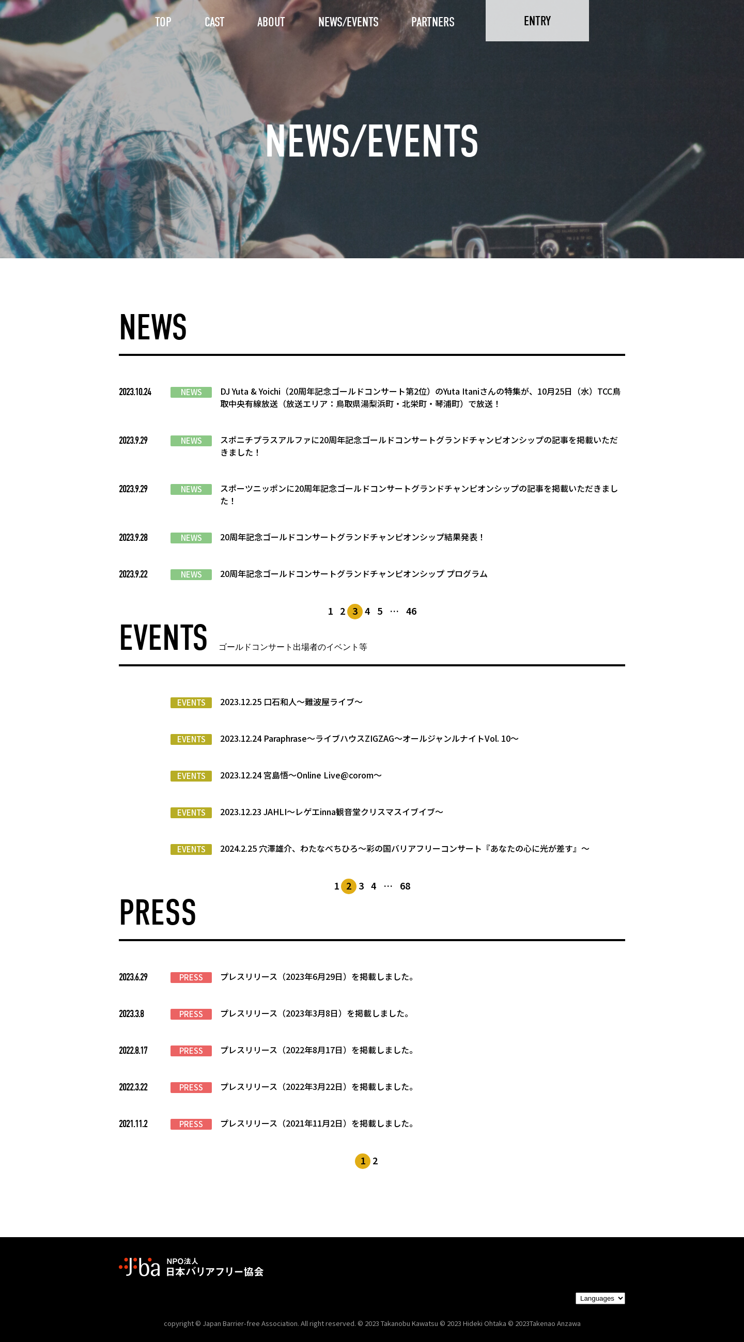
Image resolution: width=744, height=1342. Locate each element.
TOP (163, 21)
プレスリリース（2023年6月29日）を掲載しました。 (318, 976)
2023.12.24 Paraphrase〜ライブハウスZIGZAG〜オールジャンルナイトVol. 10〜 (369, 738)
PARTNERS (433, 21)
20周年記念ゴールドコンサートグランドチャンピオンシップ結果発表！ (353, 536)
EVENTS (191, 702)
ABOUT (271, 21)
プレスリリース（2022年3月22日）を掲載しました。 (318, 1086)
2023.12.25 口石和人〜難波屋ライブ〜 (291, 701)
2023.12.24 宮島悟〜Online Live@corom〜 (301, 775)
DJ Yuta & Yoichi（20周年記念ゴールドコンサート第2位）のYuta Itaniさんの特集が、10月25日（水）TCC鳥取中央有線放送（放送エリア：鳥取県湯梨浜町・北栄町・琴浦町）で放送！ (420, 397)
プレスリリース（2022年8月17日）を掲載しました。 (318, 1049)
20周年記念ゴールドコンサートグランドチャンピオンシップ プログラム (354, 573)
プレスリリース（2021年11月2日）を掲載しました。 (318, 1123)
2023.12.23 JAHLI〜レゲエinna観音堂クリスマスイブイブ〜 (331, 811)
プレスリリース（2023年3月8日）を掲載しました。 (316, 1013)
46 (411, 610)
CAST (215, 21)
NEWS (191, 392)
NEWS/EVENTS (348, 21)
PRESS (191, 977)
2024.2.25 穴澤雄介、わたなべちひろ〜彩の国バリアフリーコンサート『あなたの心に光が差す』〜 (405, 848)
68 (405, 885)
